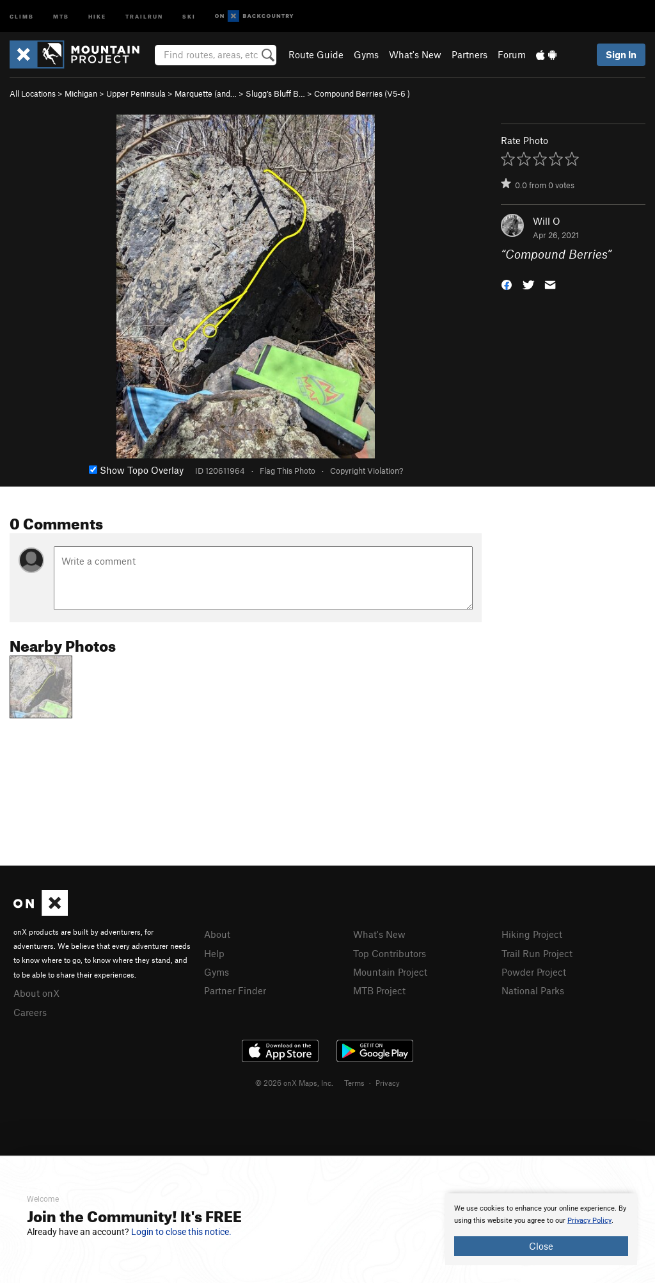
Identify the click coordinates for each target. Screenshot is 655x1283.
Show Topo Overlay (136, 470)
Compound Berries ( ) (362, 93)
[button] (506, 284)
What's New (415, 54)
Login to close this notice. (181, 1232)
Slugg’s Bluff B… (275, 93)
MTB (61, 16)
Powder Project (533, 972)
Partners (469, 54)
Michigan (81, 93)
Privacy (387, 1082)
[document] (541, 1229)
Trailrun (144, 16)
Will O (546, 221)
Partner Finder (235, 990)
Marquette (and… (206, 93)
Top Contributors (389, 953)
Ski (189, 16)
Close (541, 1246)
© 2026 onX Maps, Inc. (294, 1082)
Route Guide (315, 54)
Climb (22, 16)
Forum (512, 54)
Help (214, 953)
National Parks (532, 990)
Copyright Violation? (366, 470)
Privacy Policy (589, 1220)
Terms (354, 1082)
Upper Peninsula (136, 93)
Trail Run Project (536, 953)
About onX (36, 993)
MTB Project (379, 990)
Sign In (621, 54)
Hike (97, 16)
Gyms (366, 54)
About (217, 934)
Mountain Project (390, 972)
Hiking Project (531, 934)
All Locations (33, 93)
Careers (30, 1012)
